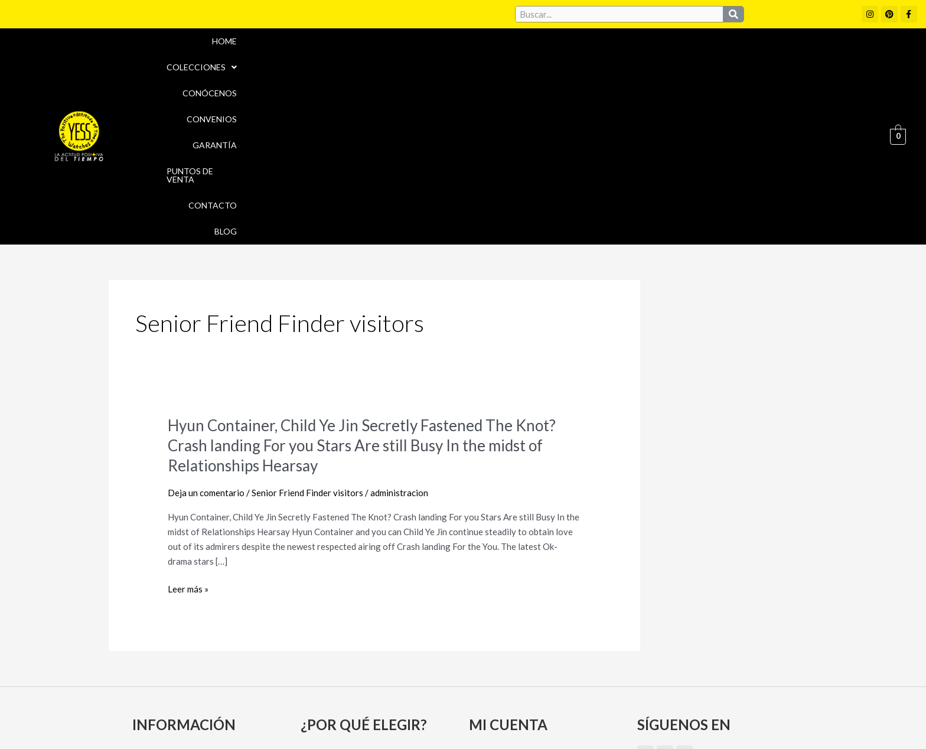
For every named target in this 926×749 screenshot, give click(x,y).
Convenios (574, 59)
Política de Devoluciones (597, 718)
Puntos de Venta (717, 59)
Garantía (639, 59)
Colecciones (424, 59)
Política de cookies (570, 693)
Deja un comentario (206, 339)
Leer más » (188, 436)
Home (359, 59)
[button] (424, 60)
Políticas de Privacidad (675, 693)
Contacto (797, 59)
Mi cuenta (493, 602)
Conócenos (504, 59)
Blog (850, 59)
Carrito (488, 622)
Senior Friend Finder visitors (307, 339)
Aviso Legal (491, 693)
